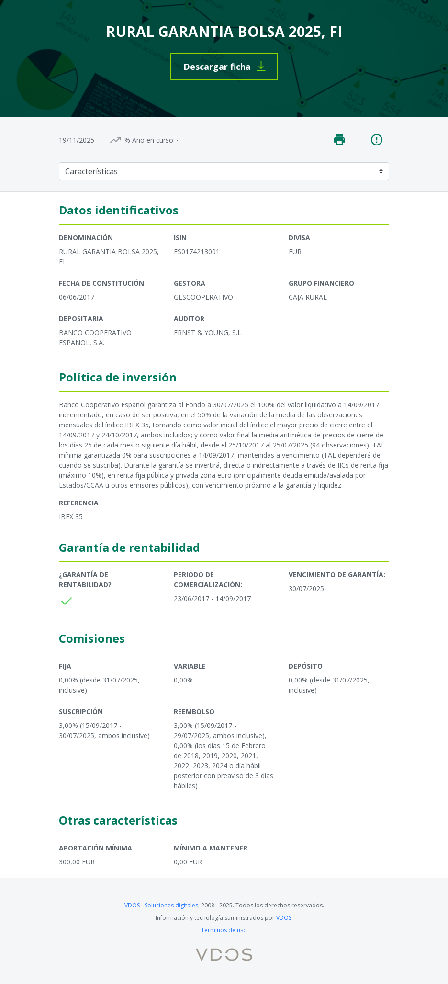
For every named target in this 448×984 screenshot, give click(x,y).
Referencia (79, 502)
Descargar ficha (217, 66)
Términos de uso (224, 930)
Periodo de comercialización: (208, 579)
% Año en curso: (149, 140)
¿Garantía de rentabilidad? (85, 579)
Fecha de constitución (101, 283)
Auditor (189, 318)
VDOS (132, 905)
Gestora (189, 283)
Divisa (299, 237)
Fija (65, 666)
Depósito (306, 666)
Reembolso (194, 711)
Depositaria (81, 318)
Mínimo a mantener (210, 847)
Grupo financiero (321, 283)
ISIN (180, 237)
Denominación (86, 237)
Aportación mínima (95, 847)
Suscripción (81, 711)
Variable (190, 666)
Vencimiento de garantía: (337, 574)
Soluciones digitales (171, 905)
